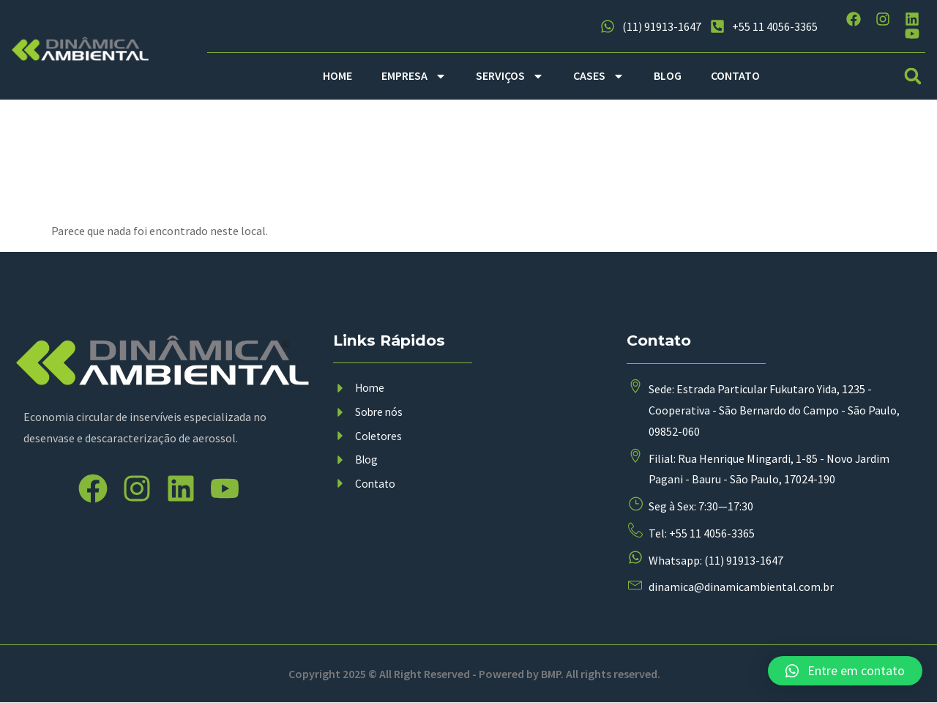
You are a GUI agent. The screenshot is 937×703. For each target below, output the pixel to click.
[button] (913, 76)
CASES (598, 76)
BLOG (668, 75)
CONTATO (735, 75)
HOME (337, 75)
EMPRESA (414, 76)
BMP (551, 674)
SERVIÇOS (510, 76)
